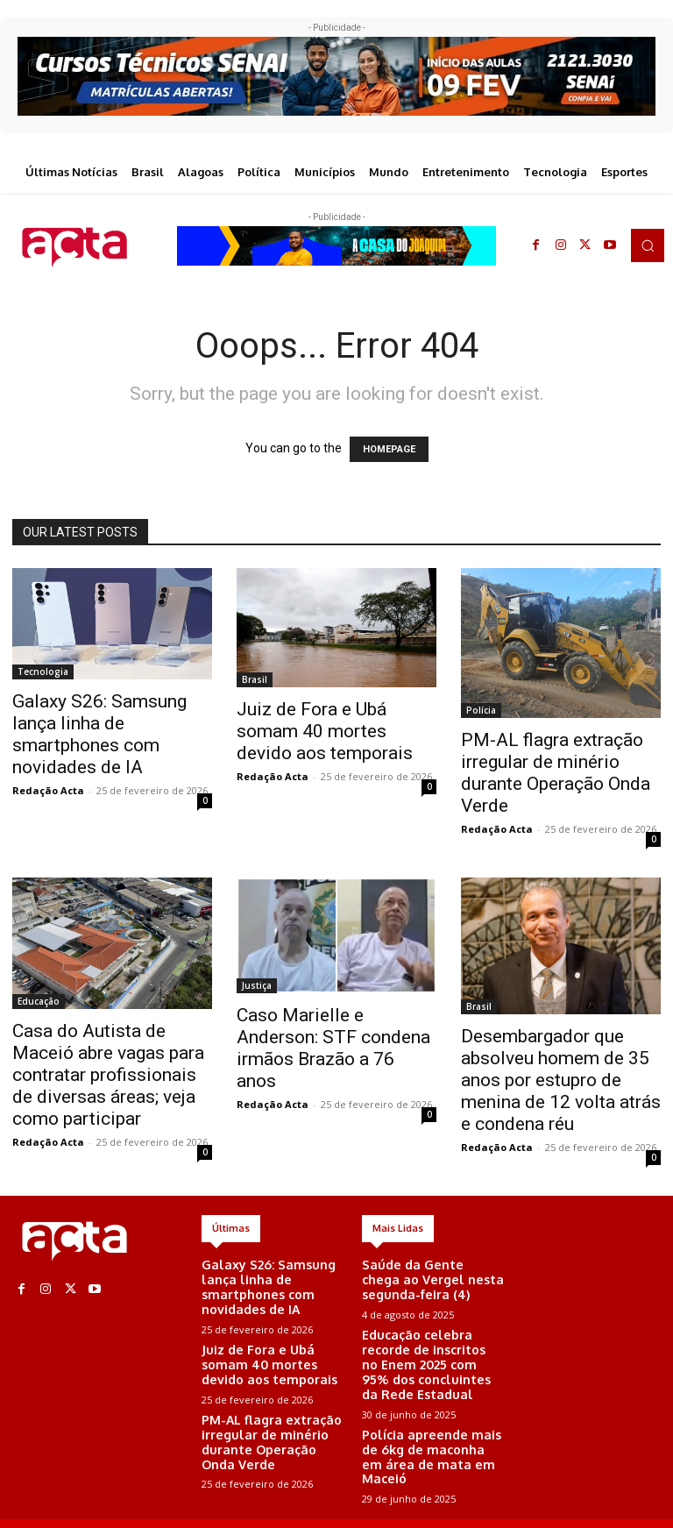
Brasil (254, 679)
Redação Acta (48, 790)
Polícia (481, 710)
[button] (647, 245)
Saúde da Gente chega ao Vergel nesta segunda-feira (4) (427, 1277)
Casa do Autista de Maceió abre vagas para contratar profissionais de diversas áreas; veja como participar (108, 1074)
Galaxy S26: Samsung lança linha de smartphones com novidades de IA (99, 734)
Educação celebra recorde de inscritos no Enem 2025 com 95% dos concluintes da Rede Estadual (432, 1346)
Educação (39, 1001)
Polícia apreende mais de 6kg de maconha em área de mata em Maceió (431, 1414)
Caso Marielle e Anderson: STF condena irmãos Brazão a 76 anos (333, 1048)
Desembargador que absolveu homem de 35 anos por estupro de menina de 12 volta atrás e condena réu (561, 1080)
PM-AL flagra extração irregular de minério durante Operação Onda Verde (555, 772)
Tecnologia (43, 671)
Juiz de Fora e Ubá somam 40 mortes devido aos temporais (325, 731)
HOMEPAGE (389, 449)
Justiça (257, 985)
